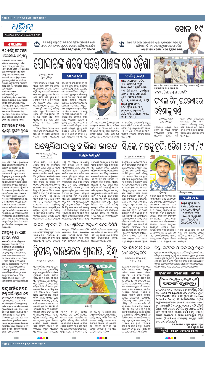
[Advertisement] (50, 7)
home (5, 17)
